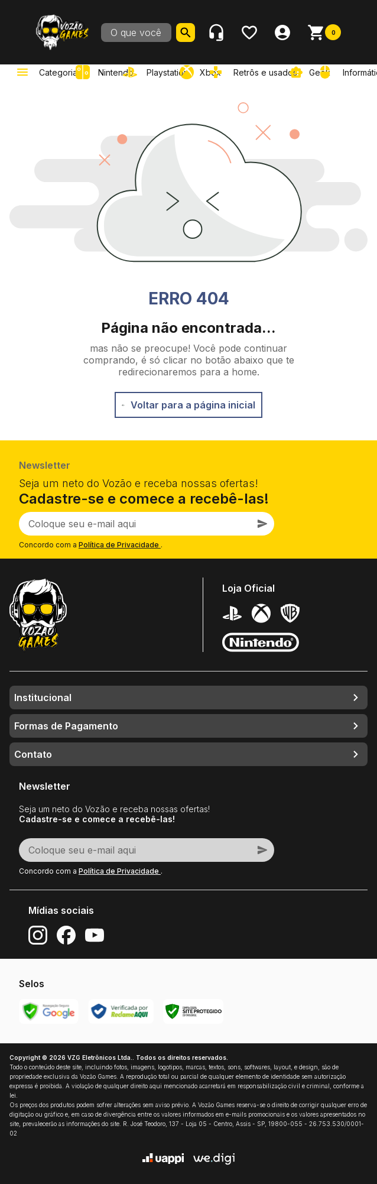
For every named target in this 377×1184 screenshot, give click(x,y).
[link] (158, 72)
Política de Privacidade (120, 544)
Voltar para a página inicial (188, 405)
